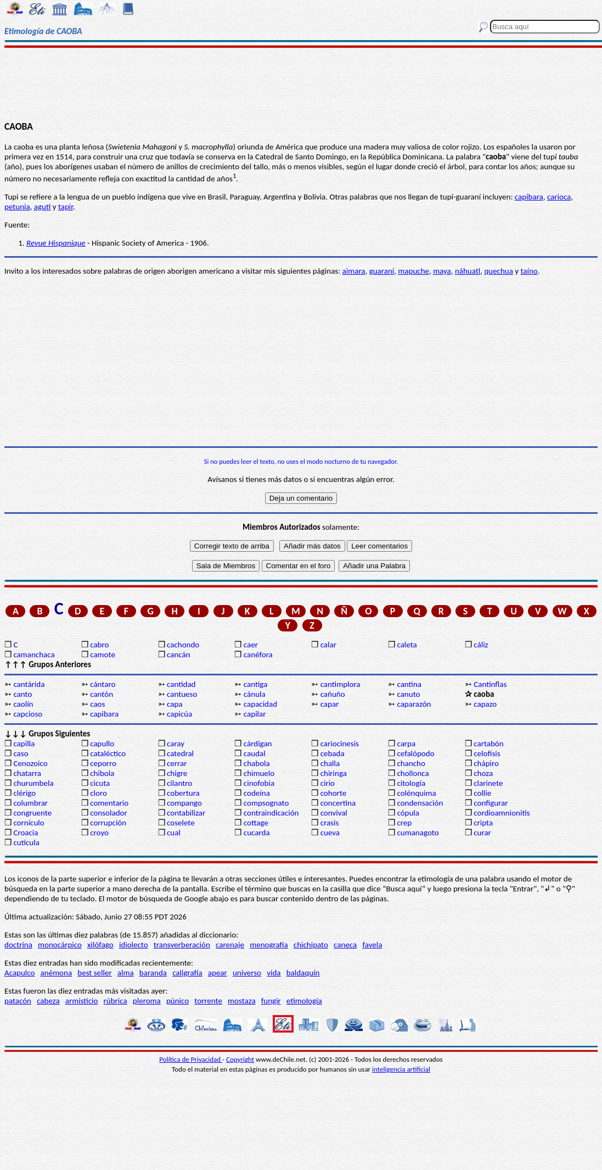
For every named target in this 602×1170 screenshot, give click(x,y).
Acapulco (19, 973)
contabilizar (186, 813)
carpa (406, 743)
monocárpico (60, 945)
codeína (257, 793)
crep (404, 823)
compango (184, 803)
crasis (329, 823)
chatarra (27, 773)
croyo (99, 833)
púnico (177, 1001)
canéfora (258, 654)
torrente (208, 1001)
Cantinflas (490, 684)
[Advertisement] (301, 83)
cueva (330, 833)
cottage (256, 823)
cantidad (181, 684)
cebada (332, 753)
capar (329, 704)
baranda (153, 973)
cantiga (255, 684)
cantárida (28, 684)
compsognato (266, 803)
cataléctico (108, 753)
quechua (498, 271)
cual (174, 833)
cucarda (257, 833)
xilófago (100, 945)
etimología (304, 1001)
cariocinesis (339, 743)
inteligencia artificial (401, 1069)
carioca (559, 197)
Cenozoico (30, 763)
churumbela (33, 783)
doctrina (18, 945)
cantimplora (340, 684)
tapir (65, 207)
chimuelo (259, 773)
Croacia (25, 833)
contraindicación (271, 813)
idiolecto (133, 945)
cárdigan (258, 743)
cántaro (102, 684)
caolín (23, 704)
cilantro (179, 783)
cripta (483, 823)
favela (372, 945)
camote (102, 654)
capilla (24, 743)
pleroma (147, 1001)
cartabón (488, 743)
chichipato (311, 945)
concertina (338, 803)
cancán (178, 654)
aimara (353, 271)
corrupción (108, 823)
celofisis (487, 753)
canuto (408, 694)
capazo (485, 704)
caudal (255, 753)
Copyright (240, 1059)
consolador (108, 813)
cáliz (481, 645)
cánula (255, 694)
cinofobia (259, 783)
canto (22, 694)
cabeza (48, 1001)
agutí (42, 207)
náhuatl (467, 271)
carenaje (230, 945)
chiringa (333, 773)
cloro (98, 793)
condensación (420, 803)
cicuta (100, 783)
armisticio (81, 1001)
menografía (269, 945)
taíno (528, 271)
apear (217, 973)
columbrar (30, 803)
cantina (409, 684)
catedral (180, 753)
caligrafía (187, 973)
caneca (345, 945)
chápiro (486, 763)
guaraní (382, 271)
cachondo (183, 645)
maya (442, 271)
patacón (17, 1001)
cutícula (26, 842)
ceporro (103, 763)
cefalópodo (415, 753)
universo (247, 973)
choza (483, 773)
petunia (17, 207)
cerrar (177, 763)
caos (97, 704)
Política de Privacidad (190, 1059)
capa (174, 704)
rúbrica (115, 1001)
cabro (99, 645)
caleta (407, 645)
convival (333, 813)
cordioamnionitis (502, 813)
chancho (411, 763)
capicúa (179, 714)
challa (330, 763)
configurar (491, 803)
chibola (102, 773)
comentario (109, 803)
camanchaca (33, 654)
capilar (255, 714)
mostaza (241, 1001)
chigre (177, 773)
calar (328, 645)
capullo (102, 743)
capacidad (260, 704)
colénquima (416, 793)
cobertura (183, 793)
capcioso (27, 714)
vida (273, 973)
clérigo (24, 793)
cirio (327, 783)
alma (125, 973)
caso (20, 753)
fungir (271, 1001)
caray (175, 743)
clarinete (488, 783)
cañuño (332, 694)
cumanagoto (417, 833)
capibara (529, 197)
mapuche (413, 271)
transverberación (182, 945)
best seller (94, 973)
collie (482, 793)
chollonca (413, 773)
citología (411, 783)
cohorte (333, 793)
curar (482, 833)
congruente (32, 813)
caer (251, 645)
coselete (181, 823)
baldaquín (303, 973)
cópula (408, 813)
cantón (101, 694)
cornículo (28, 823)
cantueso (182, 694)
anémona (56, 973)
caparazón (414, 704)
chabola (257, 763)
